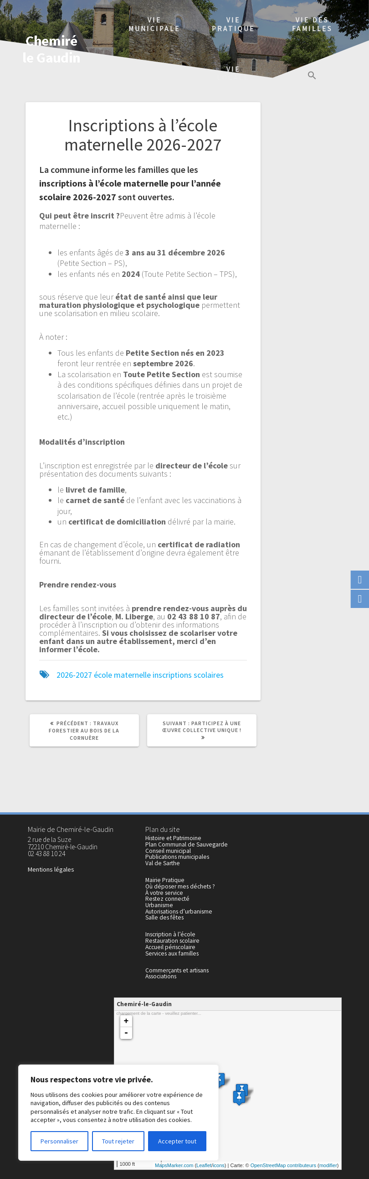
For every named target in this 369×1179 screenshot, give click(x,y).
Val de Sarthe (162, 863)
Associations (160, 976)
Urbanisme (159, 905)
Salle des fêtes (164, 917)
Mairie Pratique (164, 880)
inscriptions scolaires (188, 675)
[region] (118, 1113)
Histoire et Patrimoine (173, 838)
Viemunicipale (154, 24)
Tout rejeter (118, 1141)
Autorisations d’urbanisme (178, 911)
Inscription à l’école (170, 934)
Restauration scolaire (172, 941)
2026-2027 (74, 675)
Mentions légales (51, 869)
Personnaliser (59, 1141)
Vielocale (233, 73)
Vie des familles (312, 24)
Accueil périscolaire (170, 947)
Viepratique (233, 24)
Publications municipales (177, 857)
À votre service (164, 893)
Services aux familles (172, 953)
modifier (328, 1165)
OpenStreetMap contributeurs (283, 1165)
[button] (312, 76)
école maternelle (122, 675)
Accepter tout (177, 1141)
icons (219, 1165)
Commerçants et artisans (177, 970)
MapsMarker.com (174, 1165)
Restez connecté (167, 899)
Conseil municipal (168, 851)
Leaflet (203, 1165)
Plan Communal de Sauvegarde (186, 844)
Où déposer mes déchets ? (180, 886)
